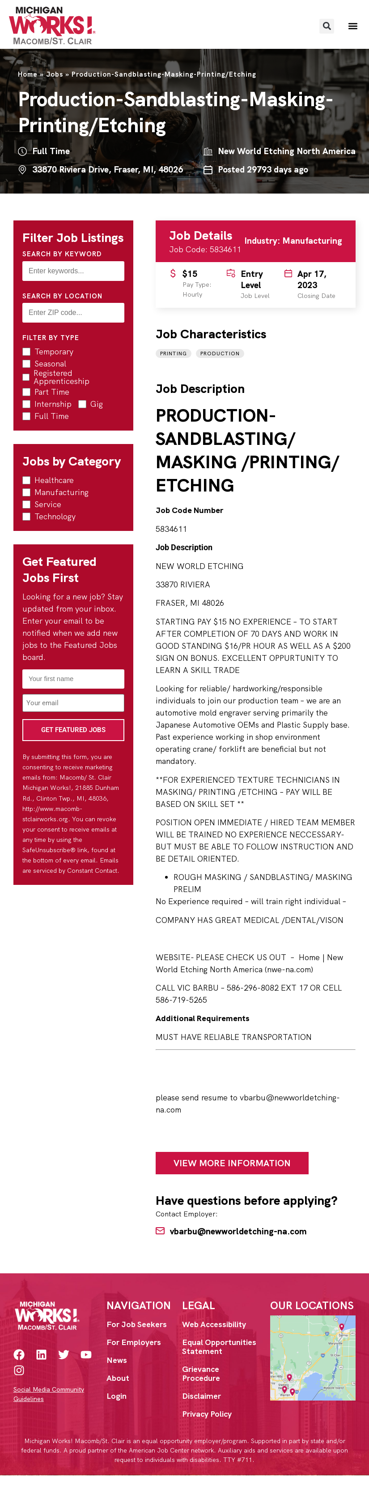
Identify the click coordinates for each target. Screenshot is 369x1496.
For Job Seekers (136, 1324)
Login (116, 1396)
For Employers (133, 1342)
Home (28, 74)
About (117, 1378)
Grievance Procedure (201, 1373)
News (116, 1360)
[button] (326, 26)
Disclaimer (201, 1396)
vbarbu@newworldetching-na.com (238, 1231)
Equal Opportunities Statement (219, 1346)
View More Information (232, 1163)
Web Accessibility (214, 1324)
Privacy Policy (207, 1414)
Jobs (54, 74)
